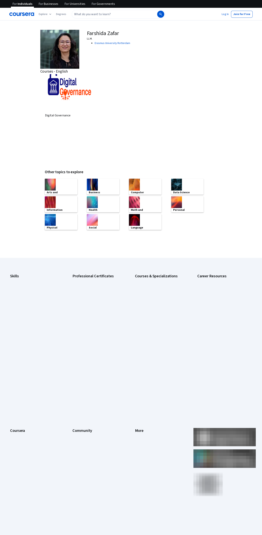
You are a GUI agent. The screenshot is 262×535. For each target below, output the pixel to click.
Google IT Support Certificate (89, 298)
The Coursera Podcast (85, 386)
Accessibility (142, 392)
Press (138, 363)
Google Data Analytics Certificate (91, 292)
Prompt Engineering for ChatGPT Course (158, 327)
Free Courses (18, 444)
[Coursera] (21, 14)
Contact (139, 398)
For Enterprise (18, 415)
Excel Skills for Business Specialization (157, 309)
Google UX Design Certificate (89, 309)
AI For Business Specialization (152, 286)
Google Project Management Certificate (95, 304)
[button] (61, 14)
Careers (14, 380)
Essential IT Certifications (212, 307)
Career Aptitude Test (209, 280)
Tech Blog (78, 392)
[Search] (160, 14)
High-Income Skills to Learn (212, 319)
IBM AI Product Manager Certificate (92, 321)
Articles (139, 404)
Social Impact (18, 439)
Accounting (16, 280)
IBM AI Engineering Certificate (89, 315)
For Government (19, 421)
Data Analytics (18, 298)
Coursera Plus (18, 392)
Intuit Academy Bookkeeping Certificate (95, 333)
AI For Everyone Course (148, 292)
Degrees (15, 409)
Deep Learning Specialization (152, 304)
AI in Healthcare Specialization (152, 298)
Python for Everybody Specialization (156, 333)
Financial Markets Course (149, 315)
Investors (140, 369)
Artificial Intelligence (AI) (24, 286)
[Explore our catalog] (45, 14)
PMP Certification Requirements (216, 331)
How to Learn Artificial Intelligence (217, 325)
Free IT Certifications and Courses (217, 313)
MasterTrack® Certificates (25, 404)
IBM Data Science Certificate (88, 327)
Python (14, 327)
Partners (77, 369)
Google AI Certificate (84, 280)
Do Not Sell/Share (145, 427)
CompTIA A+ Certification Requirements (220, 292)
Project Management (22, 321)
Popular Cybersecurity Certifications (218, 337)
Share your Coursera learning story (30, 450)
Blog (75, 380)
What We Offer (18, 369)
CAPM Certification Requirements (216, 286)
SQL (12, 333)
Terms (139, 374)
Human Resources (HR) (23, 309)
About (13, 363)
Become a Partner (20, 433)
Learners (77, 363)
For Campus (17, 427)
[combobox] (114, 14)
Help (137, 386)
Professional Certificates (24, 398)
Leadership (16, 374)
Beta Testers (80, 374)
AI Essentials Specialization (151, 280)
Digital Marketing (20, 304)
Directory (140, 409)
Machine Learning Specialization (153, 321)
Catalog (14, 386)
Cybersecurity (18, 292)
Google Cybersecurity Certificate (91, 286)
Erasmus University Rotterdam (112, 43)
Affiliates (140, 415)
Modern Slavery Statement (150, 421)
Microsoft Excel (19, 315)
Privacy (139, 380)
